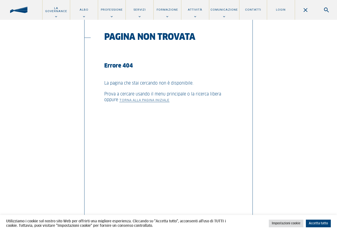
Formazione (167, 9)
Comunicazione (224, 9)
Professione (112, 9)
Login (281, 9)
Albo (84, 9)
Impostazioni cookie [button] (286, 223)
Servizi (139, 9)
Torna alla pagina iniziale (144, 100)
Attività (195, 9)
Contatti (253, 9)
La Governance (56, 9)
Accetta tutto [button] (318, 223)
